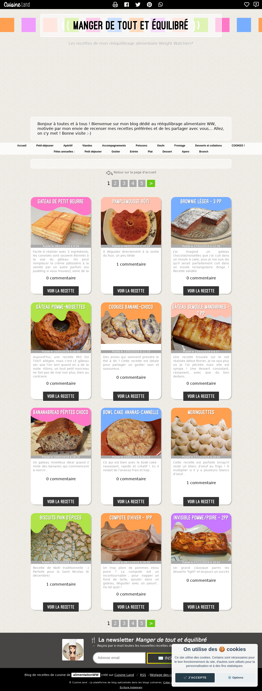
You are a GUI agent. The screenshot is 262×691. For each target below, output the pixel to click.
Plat (150, 151)
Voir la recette (60, 291)
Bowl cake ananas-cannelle (131, 412)
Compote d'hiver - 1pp (131, 517)
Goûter (116, 151)
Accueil (21, 145)
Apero (185, 151)
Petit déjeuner (93, 151)
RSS (143, 675)
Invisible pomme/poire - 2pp (201, 517)
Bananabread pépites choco (60, 412)
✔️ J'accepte (195, 677)
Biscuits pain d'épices (61, 517)
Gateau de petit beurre (61, 201)
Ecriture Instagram (131, 687)
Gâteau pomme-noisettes (60, 307)
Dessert (167, 151)
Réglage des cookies (165, 675)
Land (124, 675)
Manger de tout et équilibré (131, 25)
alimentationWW (86, 675)
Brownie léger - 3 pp (201, 201)
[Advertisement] (131, 82)
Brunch (203, 151)
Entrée (134, 151)
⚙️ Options (235, 677)
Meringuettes (201, 412)
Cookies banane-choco (131, 307)
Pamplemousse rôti (131, 201)
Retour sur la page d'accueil (135, 172)
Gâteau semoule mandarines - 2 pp (201, 310)
